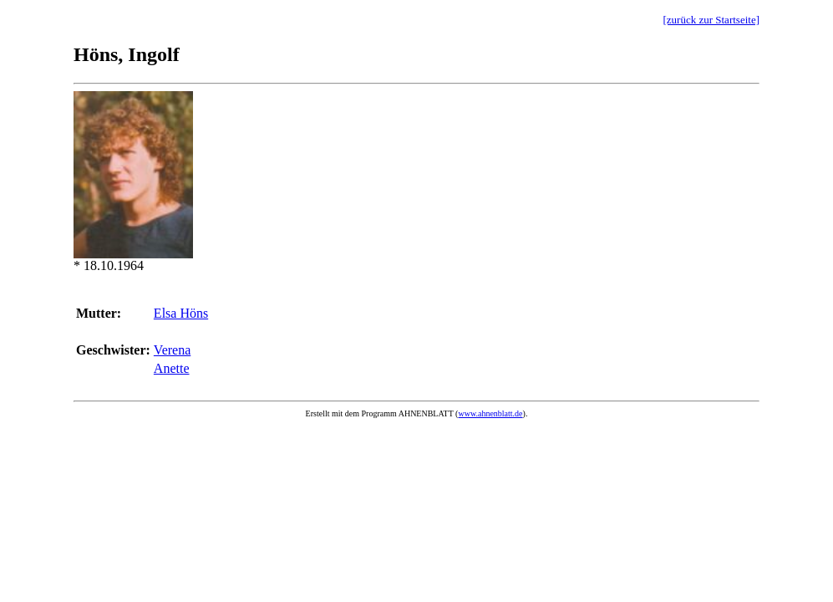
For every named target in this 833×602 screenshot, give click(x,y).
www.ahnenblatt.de (490, 413)
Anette (172, 368)
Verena (172, 350)
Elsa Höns (181, 313)
